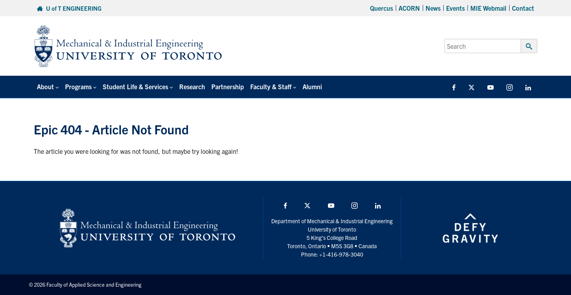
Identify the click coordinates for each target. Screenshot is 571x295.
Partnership (227, 86)
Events (455, 8)
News (433, 8)
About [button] (45, 86)
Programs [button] (78, 86)
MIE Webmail (488, 8)
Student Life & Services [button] (135, 86)
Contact (523, 8)
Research (192, 86)
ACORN (409, 8)
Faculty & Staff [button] (270, 86)
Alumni (312, 86)
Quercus (381, 8)
